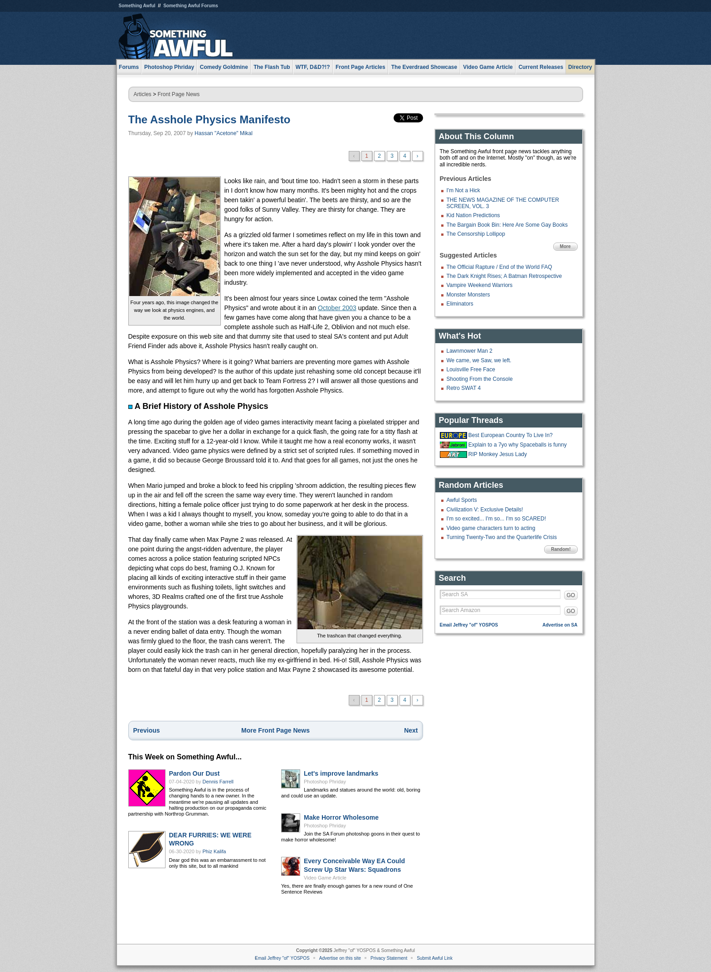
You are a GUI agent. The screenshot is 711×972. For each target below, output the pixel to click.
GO (571, 595)
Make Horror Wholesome (341, 817)
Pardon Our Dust (194, 773)
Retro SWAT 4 (464, 388)
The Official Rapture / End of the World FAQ (499, 267)
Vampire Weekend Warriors (480, 285)
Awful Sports (462, 500)
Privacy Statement (388, 958)
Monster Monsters (468, 295)
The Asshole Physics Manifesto (209, 119)
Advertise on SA (559, 624)
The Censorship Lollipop (476, 234)
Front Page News (179, 94)
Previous (146, 730)
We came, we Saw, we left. (479, 360)
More (565, 246)
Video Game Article (325, 877)
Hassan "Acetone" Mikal (224, 133)
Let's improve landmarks (341, 773)
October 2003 (337, 307)
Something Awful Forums (190, 5)
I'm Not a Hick (463, 190)
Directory (580, 67)
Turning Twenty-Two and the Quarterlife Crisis (502, 537)
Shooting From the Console (480, 379)
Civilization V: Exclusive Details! (485, 509)
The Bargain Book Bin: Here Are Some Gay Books (507, 225)
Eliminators (460, 304)
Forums (129, 67)
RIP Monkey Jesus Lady (497, 454)
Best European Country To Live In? (510, 435)
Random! (560, 549)
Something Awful (137, 5)
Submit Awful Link (435, 958)
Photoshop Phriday (325, 781)
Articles (142, 94)
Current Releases (540, 67)
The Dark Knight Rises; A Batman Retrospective (504, 276)
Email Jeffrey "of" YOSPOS (469, 624)
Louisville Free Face (471, 369)
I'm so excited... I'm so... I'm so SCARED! (496, 518)
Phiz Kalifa (214, 851)
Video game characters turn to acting (491, 528)
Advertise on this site (340, 958)
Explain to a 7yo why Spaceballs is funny (517, 445)
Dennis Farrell (218, 781)
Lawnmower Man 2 (469, 351)
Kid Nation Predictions (473, 215)
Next (411, 730)
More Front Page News (275, 730)
